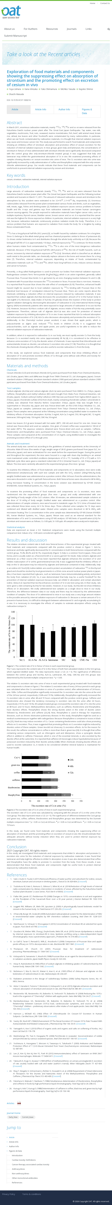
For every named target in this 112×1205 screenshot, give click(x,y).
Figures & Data (87, 111)
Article (15, 109)
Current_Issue (27, 1117)
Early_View (13, 1117)
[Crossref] (68, 891)
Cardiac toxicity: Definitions (24, 1160)
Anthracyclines (18, 1169)
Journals (72, 28)
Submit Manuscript (15, 35)
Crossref (82, 881)
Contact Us (105, 3)
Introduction (17, 1155)
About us (9, 28)
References (17, 1182)
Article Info (40, 109)
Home (92, 3)
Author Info (64, 109)
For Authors (30, 28)
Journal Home (13, 1113)
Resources (52, 28)
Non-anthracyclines (20, 1173)
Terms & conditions (31, 1194)
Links (89, 28)
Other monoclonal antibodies (25, 1178)
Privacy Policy (8, 1194)
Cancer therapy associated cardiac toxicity (30, 1164)
